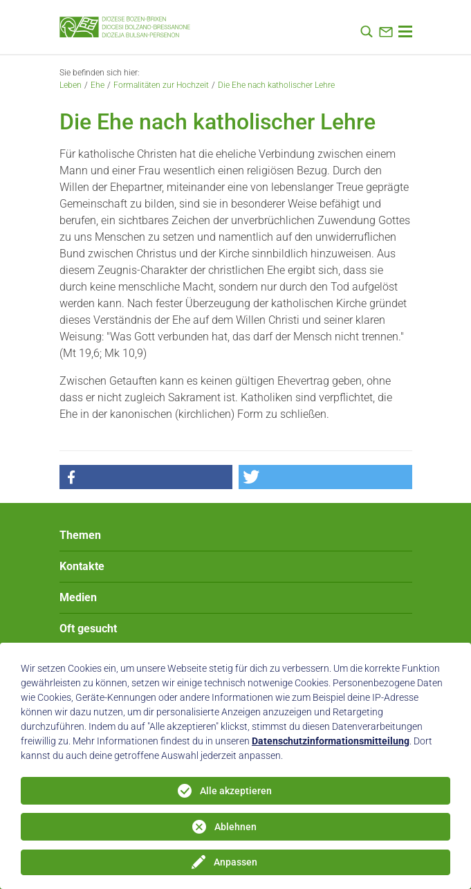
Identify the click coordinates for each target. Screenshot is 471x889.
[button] (145, 477)
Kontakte (81, 566)
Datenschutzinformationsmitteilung (330, 740)
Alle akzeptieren (236, 790)
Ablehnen (235, 826)
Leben (70, 85)
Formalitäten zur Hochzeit (161, 85)
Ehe (97, 85)
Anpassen (235, 862)
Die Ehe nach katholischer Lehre (276, 85)
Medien (78, 597)
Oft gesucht (88, 628)
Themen (80, 535)
